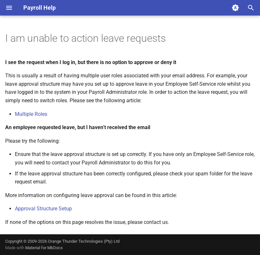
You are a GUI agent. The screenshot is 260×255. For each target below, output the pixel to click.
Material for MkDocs (44, 247)
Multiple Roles (31, 114)
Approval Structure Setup (43, 208)
